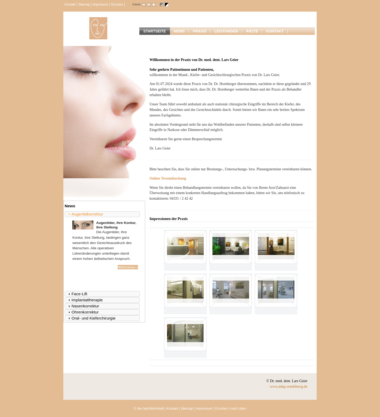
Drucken (117, 4)
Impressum (100, 4)
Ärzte (252, 31)
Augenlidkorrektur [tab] (85, 214)
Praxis (199, 31)
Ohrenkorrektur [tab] (83, 312)
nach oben (238, 408)
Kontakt (70, 4)
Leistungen (226, 31)
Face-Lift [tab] (77, 294)
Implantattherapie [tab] (85, 300)
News (179, 31)
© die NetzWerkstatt (149, 408)
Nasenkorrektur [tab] (83, 306)
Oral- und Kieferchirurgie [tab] (91, 318)
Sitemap (84, 4)
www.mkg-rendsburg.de (288, 386)
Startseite (154, 31)
